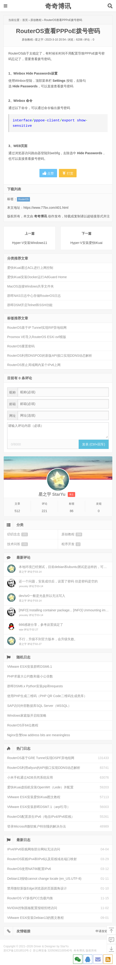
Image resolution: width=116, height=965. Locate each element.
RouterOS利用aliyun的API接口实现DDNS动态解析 (43, 768)
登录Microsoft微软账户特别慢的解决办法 (36, 826)
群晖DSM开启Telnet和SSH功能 (29, 305)
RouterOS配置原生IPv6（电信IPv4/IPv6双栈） (40, 816)
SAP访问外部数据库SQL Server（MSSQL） (39, 706)
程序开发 (71, 544)
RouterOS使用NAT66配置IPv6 (29, 869)
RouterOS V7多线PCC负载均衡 (30, 898)
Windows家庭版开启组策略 (26, 715)
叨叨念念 (17, 534)
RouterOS (23, 199)
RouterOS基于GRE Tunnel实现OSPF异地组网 (40, 758)
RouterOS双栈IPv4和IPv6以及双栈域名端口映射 (42, 859)
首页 (25, 20)
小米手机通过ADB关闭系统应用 (30, 777)
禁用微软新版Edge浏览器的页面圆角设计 (37, 888)
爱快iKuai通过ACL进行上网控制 (30, 268)
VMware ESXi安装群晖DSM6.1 (29, 666)
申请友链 (102, 931)
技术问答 (17, 544)
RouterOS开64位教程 (22, 725)
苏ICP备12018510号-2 (17, 950)
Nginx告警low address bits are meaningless (38, 735)
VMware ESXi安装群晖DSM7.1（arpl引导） (38, 807)
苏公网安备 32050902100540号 (52, 950)
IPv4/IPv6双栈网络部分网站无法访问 (33, 849)
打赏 (67, 173)
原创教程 (36, 20)
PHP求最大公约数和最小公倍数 (30, 676)
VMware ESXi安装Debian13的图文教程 (35, 918)
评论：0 (89, 39)
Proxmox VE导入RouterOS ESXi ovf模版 (36, 337)
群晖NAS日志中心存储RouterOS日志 (34, 296)
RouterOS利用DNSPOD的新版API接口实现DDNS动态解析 (49, 355)
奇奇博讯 (58, 6)
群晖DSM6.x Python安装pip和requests (35, 686)
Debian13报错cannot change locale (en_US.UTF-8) (44, 878)
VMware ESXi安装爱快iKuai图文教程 (34, 797)
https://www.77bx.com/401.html (45, 207)
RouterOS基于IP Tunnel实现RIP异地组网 (37, 327)
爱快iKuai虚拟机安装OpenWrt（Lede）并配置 (40, 787)
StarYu (64, 946)
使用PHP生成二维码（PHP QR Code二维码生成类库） (47, 696)
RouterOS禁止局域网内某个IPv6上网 (34, 365)
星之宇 (39, 39)
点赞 (48, 173)
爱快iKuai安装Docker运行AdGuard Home (37, 277)
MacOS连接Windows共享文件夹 (30, 286)
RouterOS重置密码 (21, 346)
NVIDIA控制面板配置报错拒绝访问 (32, 908)
